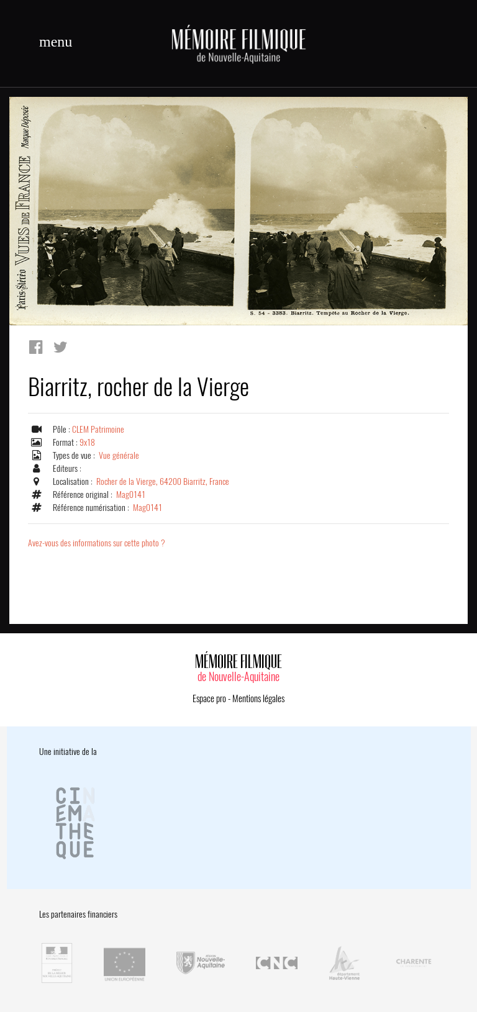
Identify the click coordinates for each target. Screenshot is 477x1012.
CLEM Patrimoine (98, 429)
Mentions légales (258, 698)
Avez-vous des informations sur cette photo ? (96, 543)
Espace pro (209, 698)
